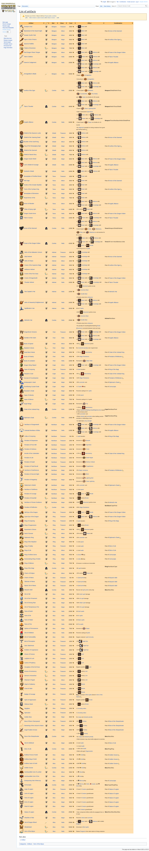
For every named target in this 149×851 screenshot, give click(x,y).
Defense (95, 52)
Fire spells (80, 624)
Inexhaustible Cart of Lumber (33, 772)
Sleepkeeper (28, 827)
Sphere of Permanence (31, 628)
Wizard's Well (113, 577)
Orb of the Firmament (30, 598)
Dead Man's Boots (29, 352)
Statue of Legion (114, 789)
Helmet (54, 252)
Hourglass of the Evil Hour (32, 667)
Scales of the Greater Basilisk (33, 185)
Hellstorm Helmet (29, 269)
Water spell (83, 602)
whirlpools (90, 297)
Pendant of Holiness (30, 449)
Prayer (90, 122)
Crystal (80, 386)
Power (83, 64)
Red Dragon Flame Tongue (32, 52)
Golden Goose (113, 755)
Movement (85, 286)
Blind (87, 474)
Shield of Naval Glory (30, 154)
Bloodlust (90, 90)
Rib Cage (27, 180)
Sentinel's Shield (29, 171)
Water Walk (89, 360)
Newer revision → (52, 17)
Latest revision (40, 17)
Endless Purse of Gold (31, 755)
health (82, 546)
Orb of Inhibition (29, 632)
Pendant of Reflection (115, 356)
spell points (86, 590)
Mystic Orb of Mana (30, 585)
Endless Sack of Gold (30, 763)
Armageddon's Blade (30, 74)
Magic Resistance (84, 356)
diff (26, 17)
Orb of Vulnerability (30, 637)
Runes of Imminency (30, 671)
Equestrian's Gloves (30, 529)
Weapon (54, 26)
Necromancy (88, 352)
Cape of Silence (28, 399)
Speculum (27, 712)
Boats (98, 325)
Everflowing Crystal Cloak (31, 386)
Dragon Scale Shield (30, 159)
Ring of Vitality (28, 546)
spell (79, 436)
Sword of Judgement (30, 62)
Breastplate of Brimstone (31, 193)
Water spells (81, 620)
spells (88, 248)
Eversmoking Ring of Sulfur (32, 559)
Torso (54, 176)
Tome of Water (28, 620)
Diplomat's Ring (29, 537)
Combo (54, 90)
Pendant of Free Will (30, 445)
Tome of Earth (28, 611)
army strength (88, 421)
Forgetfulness (89, 466)
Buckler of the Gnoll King (31, 141)
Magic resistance (83, 470)
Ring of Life (27, 550)
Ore (80, 776)
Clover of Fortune (29, 654)
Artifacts (29, 844)
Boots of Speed (28, 343)
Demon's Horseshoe (30, 675)
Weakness (92, 232)
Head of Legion (28, 806)
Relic (62, 56)
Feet (54, 332)
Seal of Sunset (28, 533)
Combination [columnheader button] (118, 23)
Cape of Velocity (29, 395)
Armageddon (88, 75)
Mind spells (89, 694)
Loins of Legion (28, 793)
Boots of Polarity (29, 356)
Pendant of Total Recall (31, 466)
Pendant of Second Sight (31, 474)
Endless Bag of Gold (30, 759)
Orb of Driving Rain (30, 602)
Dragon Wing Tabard (30, 365)
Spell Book (90, 111)
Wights (95, 410)
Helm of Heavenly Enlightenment (34, 302)
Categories (23, 844)
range (79, 717)
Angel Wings (27, 403)
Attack (83, 26)
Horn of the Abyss (29, 831)
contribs (54, 15)
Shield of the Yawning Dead (32, 137)
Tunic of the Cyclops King (31, 189)
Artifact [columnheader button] (31, 23)
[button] (5, 36)
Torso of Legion (28, 797)
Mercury (81, 780)
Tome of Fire (28, 624)
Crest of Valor (28, 688)
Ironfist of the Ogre (114, 39)
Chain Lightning (90, 481)
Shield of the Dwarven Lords (32, 133)
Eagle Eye (85, 641)
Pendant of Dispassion (31, 440)
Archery (84, 721)
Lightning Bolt (89, 478)
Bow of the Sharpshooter (116, 721)
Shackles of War (29, 817)
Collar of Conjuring (29, 436)
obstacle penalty (88, 717)
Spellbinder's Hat (29, 308)
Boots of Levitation (29, 360)
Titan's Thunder (113, 56)
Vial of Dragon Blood (30, 822)
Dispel (87, 628)
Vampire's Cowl (28, 373)
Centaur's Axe (28, 26)
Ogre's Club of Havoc (30, 39)
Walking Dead (89, 410)
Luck (82, 245)
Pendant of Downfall (30, 498)
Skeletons (83, 410)
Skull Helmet (28, 256)
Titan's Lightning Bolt (90, 108)
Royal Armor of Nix (29, 197)
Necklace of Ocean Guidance (33, 502)
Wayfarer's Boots (29, 348)
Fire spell (82, 607)
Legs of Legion (28, 789)
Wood (81, 772)
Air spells (80, 615)
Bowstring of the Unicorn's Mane (34, 725)
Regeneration (89, 751)
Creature (84, 789)
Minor (63, 31)
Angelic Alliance (113, 62)
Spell (79, 369)
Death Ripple (89, 457)
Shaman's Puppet (29, 680)
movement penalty (83, 348)
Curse (89, 229)
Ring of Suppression (30, 525)
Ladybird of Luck (29, 658)
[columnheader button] (47, 23)
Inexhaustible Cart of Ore (31, 776)
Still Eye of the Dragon (31, 512)
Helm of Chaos (28, 261)
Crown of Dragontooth (30, 278)
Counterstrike (83, 93)
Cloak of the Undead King (116, 352)
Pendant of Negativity (30, 479)
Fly (87, 403)
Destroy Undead (90, 462)
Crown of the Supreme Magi (32, 265)
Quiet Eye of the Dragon (31, 516)
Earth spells (81, 611)
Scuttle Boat (84, 294)
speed (82, 395)
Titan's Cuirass (28, 217)
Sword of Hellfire (29, 44)
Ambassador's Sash (30, 382)
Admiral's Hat (113, 291)
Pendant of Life (28, 457)
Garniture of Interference (31, 470)
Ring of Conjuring (29, 521)
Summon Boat (84, 290)
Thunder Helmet (29, 282)
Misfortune (98, 229)
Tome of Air (27, 615)
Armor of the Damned (115, 31)
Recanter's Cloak (29, 391)
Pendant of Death (29, 462)
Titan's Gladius (28, 56)
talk (50, 15)
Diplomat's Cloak (114, 382)
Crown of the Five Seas (31, 273)
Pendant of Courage (30, 493)
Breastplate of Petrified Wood (32, 176)
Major (63, 39)
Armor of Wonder (29, 203)
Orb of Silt (27, 594)
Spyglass (27, 708)
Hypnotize (88, 444)
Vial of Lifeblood (29, 743)
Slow (81, 232)
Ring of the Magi (114, 369)
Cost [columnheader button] (70, 23)
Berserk (88, 440)
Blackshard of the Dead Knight (33, 31)
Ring (54, 512)
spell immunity (90, 637)
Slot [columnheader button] (53, 23)
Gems (79, 554)
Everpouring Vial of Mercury (32, 780)
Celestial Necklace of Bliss (32, 430)
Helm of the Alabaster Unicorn (33, 252)
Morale (91, 245)
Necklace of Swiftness (30, 489)
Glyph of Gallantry (29, 684)
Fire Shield (94, 93)
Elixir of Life (112, 546)
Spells (82, 308)
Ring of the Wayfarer (30, 541)
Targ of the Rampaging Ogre (32, 146)
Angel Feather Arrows (30, 730)
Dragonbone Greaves (30, 332)
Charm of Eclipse (29, 573)
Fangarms (83, 831)
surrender (81, 382)
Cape (54, 365)
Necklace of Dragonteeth (31, 424)
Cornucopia (112, 386)
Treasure (63, 26)
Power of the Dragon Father (117, 52)
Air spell (82, 598)
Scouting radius (82, 708)
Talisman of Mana (29, 581)
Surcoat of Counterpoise (31, 378)
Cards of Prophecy (29, 662)
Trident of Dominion (30, 48)
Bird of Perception (29, 641)
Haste (84, 97)
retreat (82, 416)
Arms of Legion (28, 802)
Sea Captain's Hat (29, 291)
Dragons (78, 824)
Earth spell (82, 594)
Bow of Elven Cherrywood (32, 721)
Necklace (54, 424)
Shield (54, 133)
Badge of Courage (29, 694)
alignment (81, 127)
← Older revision (32, 17)
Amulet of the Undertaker (31, 453)
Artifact (23, 840)
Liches (99, 410)
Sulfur (79, 559)
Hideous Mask (28, 704)
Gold (82, 755)
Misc (54, 573)
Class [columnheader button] (62, 23)
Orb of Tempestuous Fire (31, 607)
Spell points (81, 577)
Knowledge (96, 64)
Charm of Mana (29, 577)
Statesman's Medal (30, 485)
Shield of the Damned (30, 150)
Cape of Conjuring (29, 369)
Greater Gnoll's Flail (30, 35)
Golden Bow (28, 717)
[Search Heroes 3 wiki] (132, 6)
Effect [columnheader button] (89, 23)
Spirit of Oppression (30, 699)
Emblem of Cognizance (31, 650)
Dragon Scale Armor (30, 213)
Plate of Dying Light (30, 209)
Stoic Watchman (29, 645)
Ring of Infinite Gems (30, 554)
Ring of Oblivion (29, 563)
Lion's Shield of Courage (31, 164)
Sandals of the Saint (30, 338)
